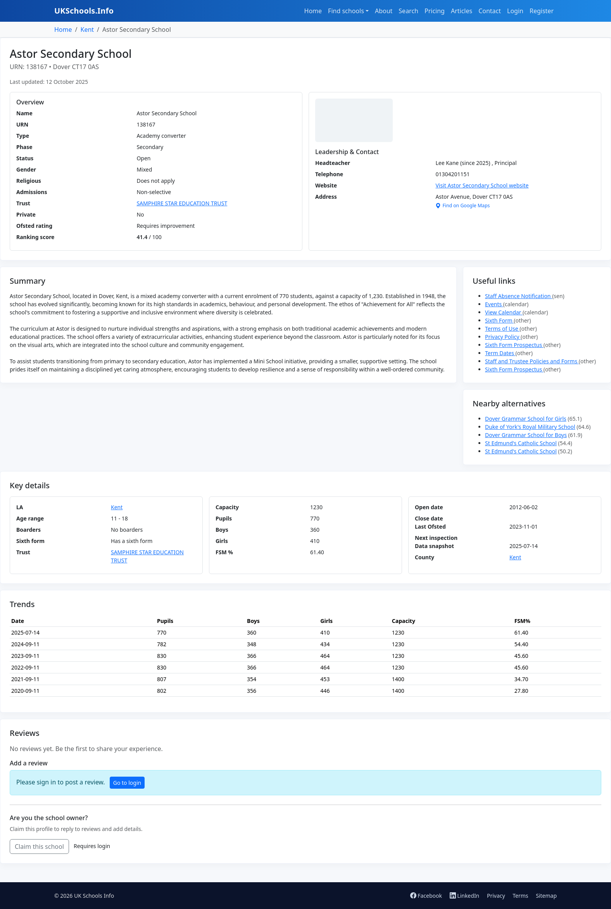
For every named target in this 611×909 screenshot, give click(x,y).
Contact (489, 11)
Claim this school (39, 846)
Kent (87, 29)
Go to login (127, 782)
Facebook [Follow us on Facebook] (427, 895)
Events (494, 304)
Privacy (496, 895)
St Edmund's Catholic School (521, 443)
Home (313, 11)
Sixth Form (499, 320)
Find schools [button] (346, 11)
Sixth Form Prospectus (514, 345)
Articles (461, 11)
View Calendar (504, 312)
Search (408, 11)
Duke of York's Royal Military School (530, 426)
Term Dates (500, 353)
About (383, 11)
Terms (520, 895)
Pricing (435, 11)
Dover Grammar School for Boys (526, 435)
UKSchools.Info (84, 10)
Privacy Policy (503, 336)
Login (515, 11)
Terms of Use (502, 328)
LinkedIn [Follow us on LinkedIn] (465, 895)
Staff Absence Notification (518, 296)
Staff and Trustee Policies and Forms (532, 361)
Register (542, 11)
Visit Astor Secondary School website (481, 185)
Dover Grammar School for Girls (525, 418)
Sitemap (546, 895)
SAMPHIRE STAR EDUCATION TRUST (181, 203)
